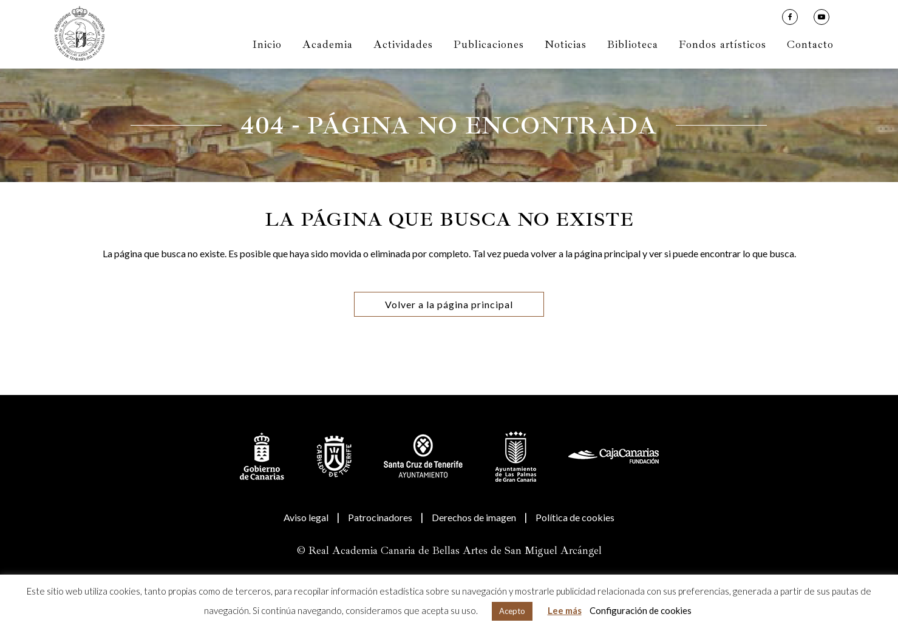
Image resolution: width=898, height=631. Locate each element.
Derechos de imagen (474, 517)
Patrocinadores (380, 517)
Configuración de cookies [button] (641, 610)
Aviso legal (306, 517)
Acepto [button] (512, 611)
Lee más (565, 610)
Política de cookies (575, 517)
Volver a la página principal (449, 304)
